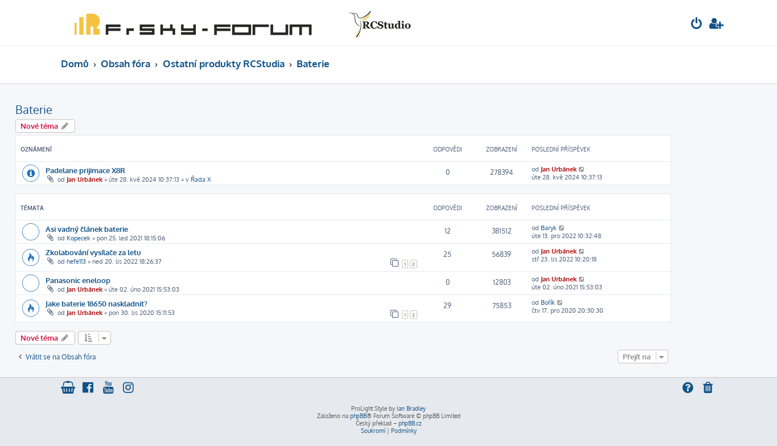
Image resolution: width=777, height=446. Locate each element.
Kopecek (79, 238)
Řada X (201, 179)
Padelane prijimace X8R (85, 170)
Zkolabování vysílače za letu (93, 252)
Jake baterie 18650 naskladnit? (96, 303)
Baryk (549, 228)
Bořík (548, 302)
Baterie (33, 109)
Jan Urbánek (84, 179)
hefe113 (76, 261)
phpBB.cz (409, 423)
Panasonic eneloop (78, 280)
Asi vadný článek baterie (87, 229)
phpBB (358, 415)
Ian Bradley (411, 408)
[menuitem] (697, 24)
